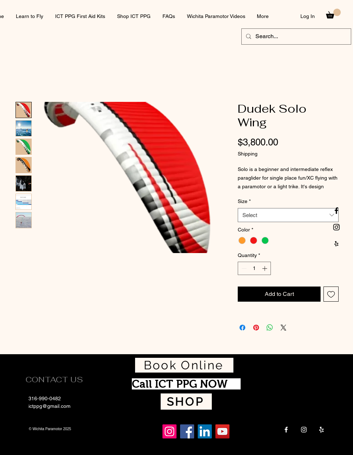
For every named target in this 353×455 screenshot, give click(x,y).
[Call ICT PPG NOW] (186, 383)
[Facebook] (286, 429)
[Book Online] (184, 365)
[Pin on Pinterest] (256, 327)
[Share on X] (283, 327)
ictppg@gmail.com (49, 406)
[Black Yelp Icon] (336, 243)
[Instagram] (304, 429)
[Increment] (265, 268)
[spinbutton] (254, 268)
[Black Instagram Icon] (336, 227)
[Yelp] (321, 429)
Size (244, 201)
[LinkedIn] (205, 431)
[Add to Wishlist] (331, 294)
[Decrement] (243, 268)
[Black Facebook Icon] (336, 210)
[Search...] (295, 36)
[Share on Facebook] (242, 327)
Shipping (248, 154)
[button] (333, 13)
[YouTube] (222, 431)
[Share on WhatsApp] (269, 327)
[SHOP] (186, 401)
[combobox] (288, 215)
